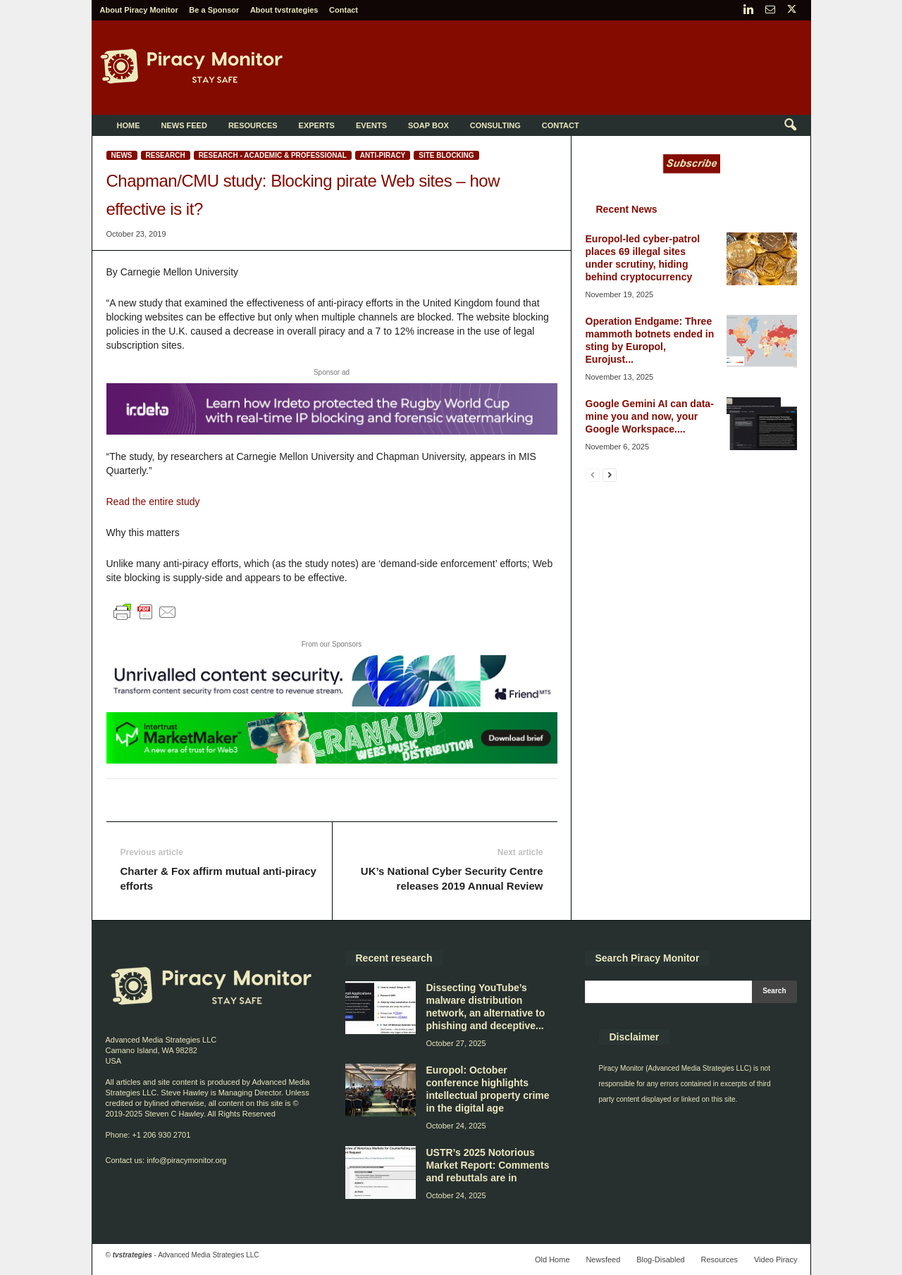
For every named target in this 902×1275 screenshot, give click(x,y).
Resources (253, 125)
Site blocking (446, 155)
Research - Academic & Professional (273, 155)
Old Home (552, 1259)
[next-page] (610, 474)
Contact (343, 10)
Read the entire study (153, 501)
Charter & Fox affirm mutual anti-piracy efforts (218, 878)
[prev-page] (593, 474)
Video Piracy (776, 1259)
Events (371, 125)
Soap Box (428, 125)
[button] (789, 125)
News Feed (184, 125)
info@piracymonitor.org (186, 1160)
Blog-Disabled (660, 1259)
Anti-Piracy (382, 155)
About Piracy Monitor (139, 10)
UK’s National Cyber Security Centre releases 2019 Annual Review (452, 878)
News (121, 155)
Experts (317, 125)
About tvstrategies (284, 10)
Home (128, 125)
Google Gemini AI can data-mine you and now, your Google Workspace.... (650, 416)
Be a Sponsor (214, 10)
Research (165, 155)
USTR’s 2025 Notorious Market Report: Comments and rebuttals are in (488, 1165)
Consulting (495, 125)
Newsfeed (603, 1259)
